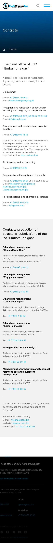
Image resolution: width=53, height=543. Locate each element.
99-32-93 (42, 118)
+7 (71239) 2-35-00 (19, 267)
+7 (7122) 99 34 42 (19, 137)
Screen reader (14, 478)
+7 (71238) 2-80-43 (16, 340)
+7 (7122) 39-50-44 (16, 362)
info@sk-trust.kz (16, 208)
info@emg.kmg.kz (17, 121)
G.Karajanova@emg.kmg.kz (22, 186)
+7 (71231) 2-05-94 (16, 316)
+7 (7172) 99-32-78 (19, 205)
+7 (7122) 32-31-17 (18, 170)
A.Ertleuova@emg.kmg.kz (14, 189)
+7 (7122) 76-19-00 (19, 100)
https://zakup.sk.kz (29, 157)
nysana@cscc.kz (20, 419)
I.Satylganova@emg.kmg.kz (15, 192)
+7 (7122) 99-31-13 (18, 118)
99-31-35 (32, 118)
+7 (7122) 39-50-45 (16, 389)
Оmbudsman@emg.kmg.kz (21, 103)
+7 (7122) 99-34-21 (19, 183)
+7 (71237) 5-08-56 (19, 291)
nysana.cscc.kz (20, 423)
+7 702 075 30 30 (25, 426)
